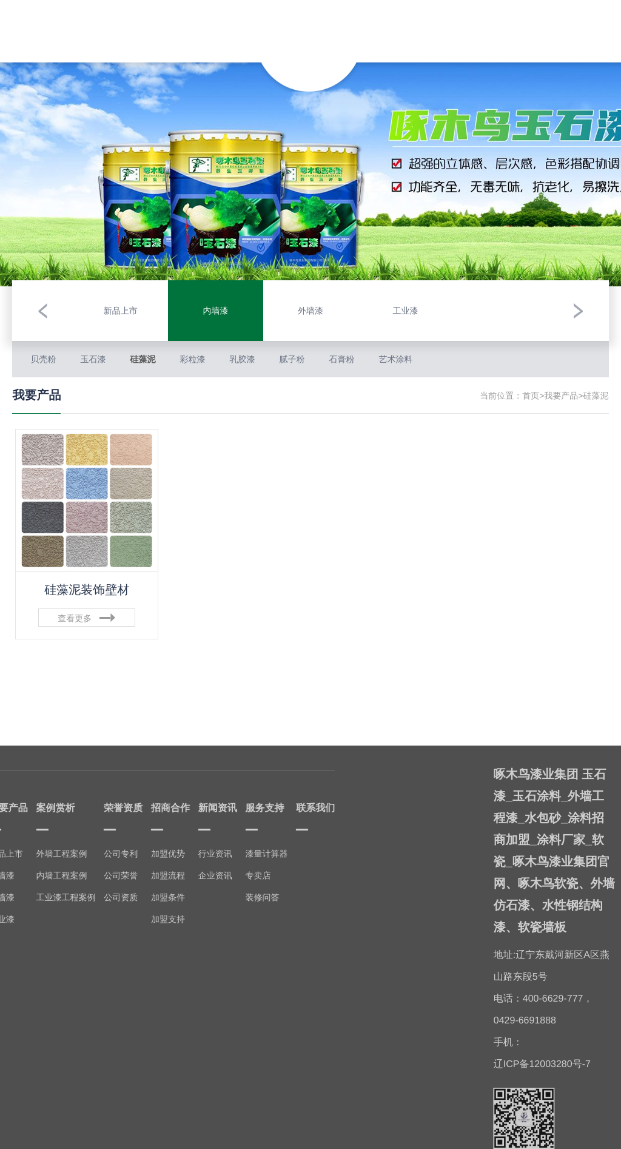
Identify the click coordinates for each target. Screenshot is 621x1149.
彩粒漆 (192, 359)
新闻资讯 (461, 24)
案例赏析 (159, 21)
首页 (530, 395)
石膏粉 (341, 359)
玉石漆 (93, 359)
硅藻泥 (142, 359)
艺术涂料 (395, 359)
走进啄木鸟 (71, 27)
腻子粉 (291, 359)
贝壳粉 (43, 359)
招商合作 (418, 27)
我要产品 (115, 24)
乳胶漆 (242, 359)
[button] (42, 310)
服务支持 (506, 21)
